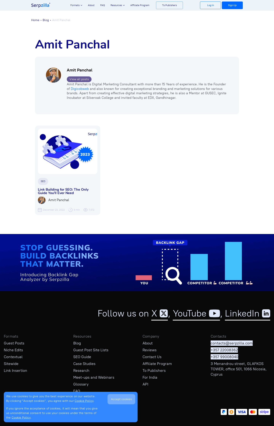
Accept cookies (121, 399)
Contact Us (152, 357)
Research (81, 370)
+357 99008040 (224, 357)
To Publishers (169, 5)
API (145, 384)
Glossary (80, 384)
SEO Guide (82, 357)
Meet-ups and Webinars (93, 377)
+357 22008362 (224, 350)
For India (150, 377)
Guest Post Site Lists (90, 350)
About (91, 5)
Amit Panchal (79, 69)
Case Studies (84, 363)
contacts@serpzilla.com (232, 343)
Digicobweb (80, 89)
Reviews (150, 350)
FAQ (102, 5)
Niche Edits (13, 350)
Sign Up (232, 5)
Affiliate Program (139, 5)
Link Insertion (15, 370)
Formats (75, 5)
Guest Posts (14, 343)
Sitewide (11, 363)
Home (35, 20)
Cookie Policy (84, 401)
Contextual (13, 357)
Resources (116, 5)
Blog (46, 20)
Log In (210, 5)
